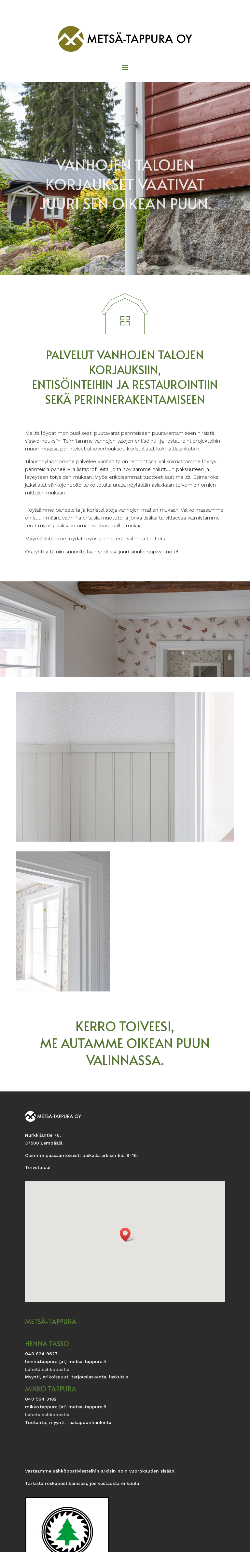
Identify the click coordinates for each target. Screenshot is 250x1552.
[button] (127, 1235)
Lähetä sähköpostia (47, 1369)
